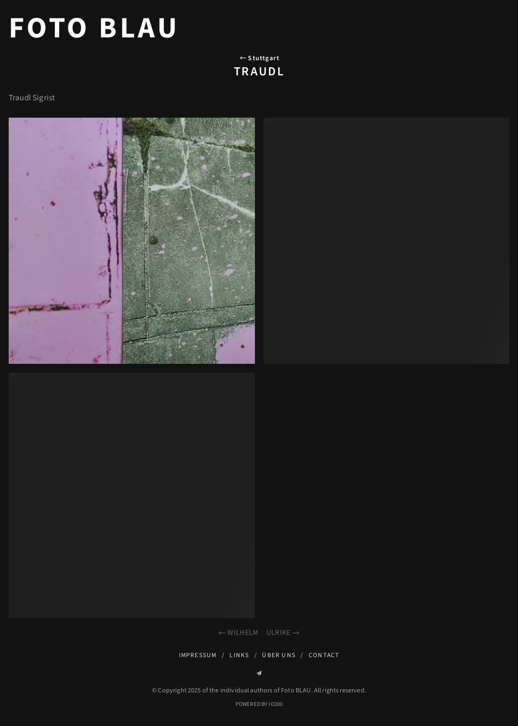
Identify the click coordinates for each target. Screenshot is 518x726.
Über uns (279, 655)
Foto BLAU (94, 28)
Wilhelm (238, 632)
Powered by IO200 (259, 704)
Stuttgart (259, 58)
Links (239, 655)
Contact (324, 655)
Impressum (198, 655)
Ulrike (283, 632)
